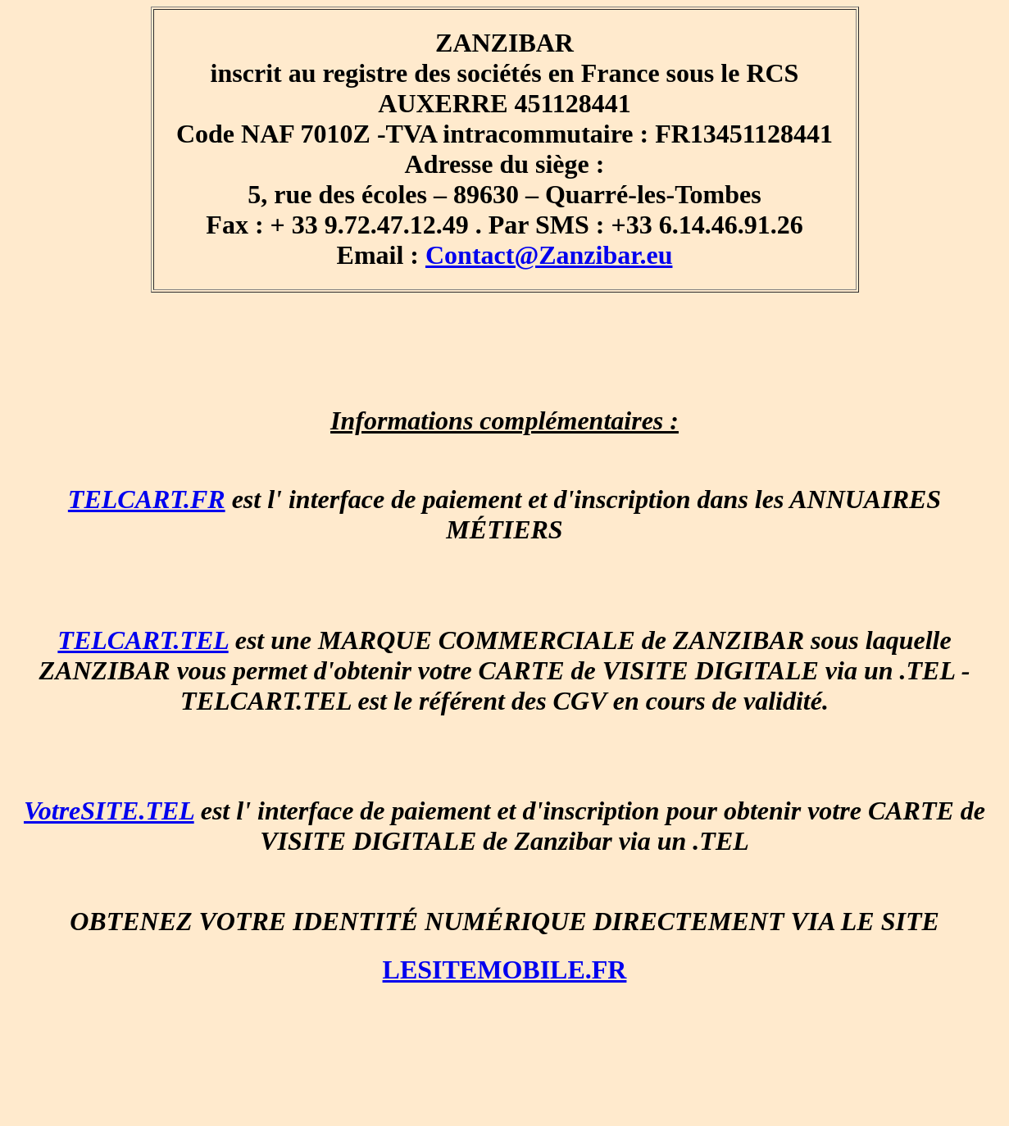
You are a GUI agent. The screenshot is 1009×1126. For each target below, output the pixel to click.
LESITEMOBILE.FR (505, 969)
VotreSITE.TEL (109, 810)
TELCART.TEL (142, 640)
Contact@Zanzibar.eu (548, 255)
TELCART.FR (146, 499)
